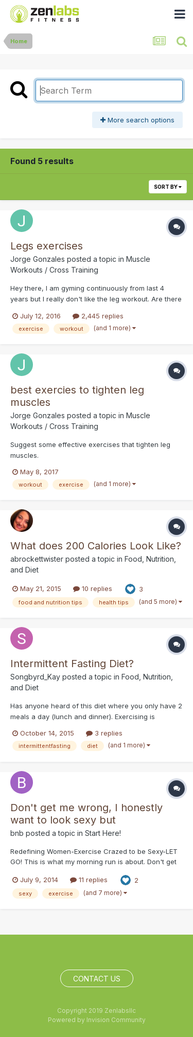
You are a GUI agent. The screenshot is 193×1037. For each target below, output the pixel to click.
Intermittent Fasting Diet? (72, 663)
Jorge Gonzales (37, 259)
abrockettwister (36, 559)
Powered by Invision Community (97, 1020)
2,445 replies (98, 316)
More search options (137, 120)
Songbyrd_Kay (35, 676)
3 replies (104, 733)
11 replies (89, 879)
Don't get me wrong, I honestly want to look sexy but (86, 813)
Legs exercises (46, 246)
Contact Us (96, 978)
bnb (17, 833)
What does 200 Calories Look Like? (95, 546)
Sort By (168, 187)
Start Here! (103, 833)
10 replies (92, 588)
